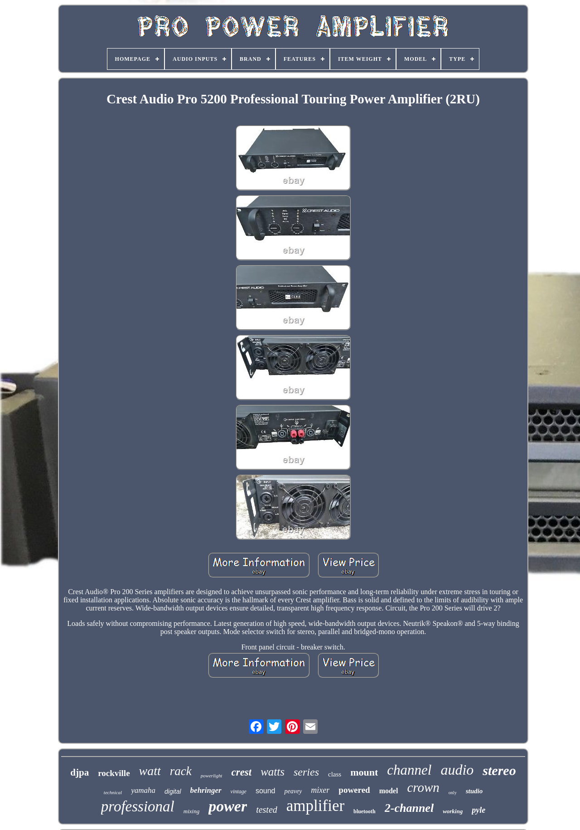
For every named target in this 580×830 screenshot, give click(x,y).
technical (113, 792)
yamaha (143, 790)
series (306, 772)
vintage (238, 791)
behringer (206, 790)
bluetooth (364, 811)
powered (354, 790)
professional (137, 806)
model (388, 791)
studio (474, 791)
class (334, 774)
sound (266, 791)
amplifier (315, 806)
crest (241, 772)
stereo (499, 770)
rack (181, 771)
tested (266, 810)
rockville (114, 773)
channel (409, 770)
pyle (478, 810)
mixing (191, 811)
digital (172, 791)
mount (364, 772)
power (227, 806)
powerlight (211, 775)
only (453, 792)
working (453, 811)
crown (423, 787)
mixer (320, 790)
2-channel (409, 808)
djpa (79, 772)
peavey (293, 791)
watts (273, 772)
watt (150, 771)
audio (457, 770)
